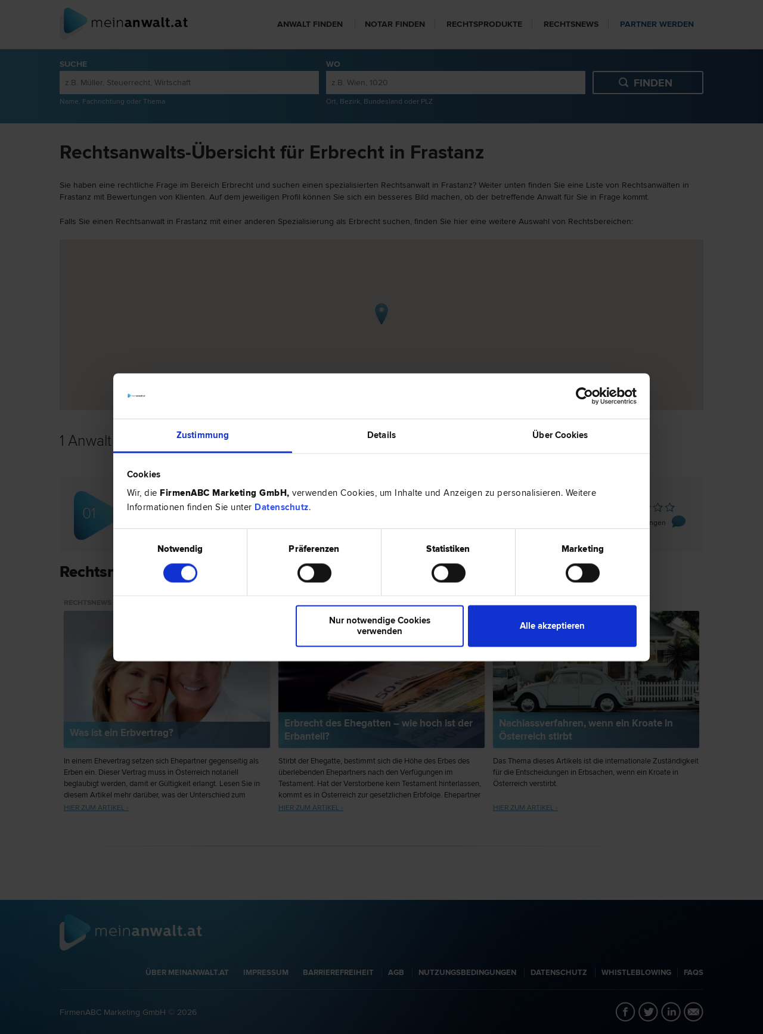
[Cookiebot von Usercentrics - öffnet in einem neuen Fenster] (584, 396)
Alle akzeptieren (552, 626)
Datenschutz (282, 507)
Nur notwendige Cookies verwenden (379, 626)
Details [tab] (381, 435)
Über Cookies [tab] (560, 435)
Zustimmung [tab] (202, 435)
